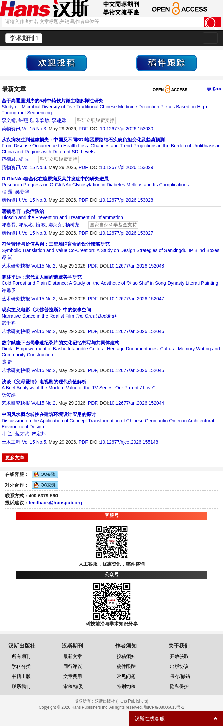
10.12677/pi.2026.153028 (126, 200)
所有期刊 (21, 656)
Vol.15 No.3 (34, 128)
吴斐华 (22, 191)
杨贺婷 (9, 394)
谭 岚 (7, 257)
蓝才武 (22, 433)
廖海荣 (55, 224)
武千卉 (9, 323)
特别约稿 (126, 686)
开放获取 (179, 656)
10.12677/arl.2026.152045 (136, 370)
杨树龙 (72, 224)
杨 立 (23, 159)
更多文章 (14, 458)
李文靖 (9, 120)
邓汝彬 (25, 224)
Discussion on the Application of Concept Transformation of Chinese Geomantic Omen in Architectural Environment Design (108, 420)
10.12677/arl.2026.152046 (136, 331)
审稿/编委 (73, 686)
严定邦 (39, 433)
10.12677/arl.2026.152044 (136, 403)
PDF (83, 128)
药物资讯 (11, 128)
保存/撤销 (180, 676)
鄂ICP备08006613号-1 (164, 707)
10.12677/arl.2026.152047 (136, 298)
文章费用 (72, 676)
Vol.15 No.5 (34, 442)
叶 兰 (7, 433)
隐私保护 (179, 686)
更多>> (214, 89)
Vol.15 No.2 (43, 266)
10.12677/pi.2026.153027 (126, 233)
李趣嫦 (59, 120)
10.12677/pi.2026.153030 (126, 128)
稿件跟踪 (126, 666)
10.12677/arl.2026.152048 (136, 266)
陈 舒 (7, 362)
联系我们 (21, 686)
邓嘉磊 (9, 224)
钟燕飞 (25, 120)
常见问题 (126, 676)
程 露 (7, 191)
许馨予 (9, 290)
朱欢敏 (42, 120)
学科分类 (21, 666)
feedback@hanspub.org (55, 502)
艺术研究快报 (16, 266)
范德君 (9, 159)
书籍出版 (21, 676)
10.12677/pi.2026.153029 (126, 167)
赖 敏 (40, 224)
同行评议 (72, 666)
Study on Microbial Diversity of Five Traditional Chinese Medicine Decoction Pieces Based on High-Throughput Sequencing (105, 106)
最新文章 (72, 656)
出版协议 (179, 666)
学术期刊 (24, 38)
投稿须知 (126, 656)
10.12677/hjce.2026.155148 (129, 442)
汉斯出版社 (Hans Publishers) (121, 701)
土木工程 (11, 442)
